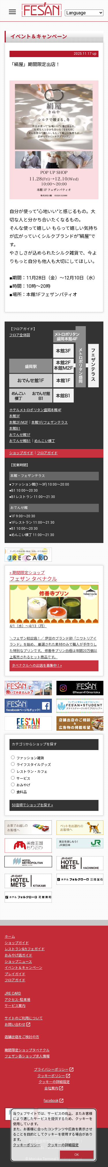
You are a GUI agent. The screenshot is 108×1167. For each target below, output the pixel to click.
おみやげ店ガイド (18, 955)
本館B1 (14, 428)
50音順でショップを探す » (32, 805)
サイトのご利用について (24, 1018)
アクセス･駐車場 (17, 1000)
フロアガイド (47, 453)
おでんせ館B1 (20, 441)
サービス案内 (15, 1006)
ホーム (10, 937)
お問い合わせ (18, 1025)
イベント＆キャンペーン (23, 968)
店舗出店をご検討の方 (22, 1037)
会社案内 (54, 1088)
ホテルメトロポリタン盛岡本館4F (35, 410)
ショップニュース (18, 962)
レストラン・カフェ (29, 772)
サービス (20, 779)
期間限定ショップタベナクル (27, 1050)
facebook (54, 1101)
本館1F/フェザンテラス (49, 422)
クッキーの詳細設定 (54, 1082)
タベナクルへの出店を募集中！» (37, 666)
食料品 (19, 792)
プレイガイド (15, 974)
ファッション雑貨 (27, 758)
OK (76, 1154)
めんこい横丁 (44, 441)
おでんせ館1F (19, 435)
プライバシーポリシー (54, 1070)
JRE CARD (13, 993)
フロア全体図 (19, 335)
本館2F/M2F (18, 422)
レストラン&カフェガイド (25, 949)
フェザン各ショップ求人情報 (27, 1056)
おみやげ (20, 785)
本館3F (14, 416)
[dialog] (53, 1135)
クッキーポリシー (54, 1076)
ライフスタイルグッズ (31, 765)
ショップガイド (21, 453)
